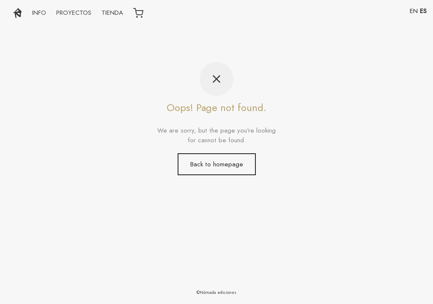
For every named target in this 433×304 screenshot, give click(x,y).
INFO (39, 12)
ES (423, 11)
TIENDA (112, 12)
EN (414, 11)
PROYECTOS (73, 12)
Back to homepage (216, 164)
